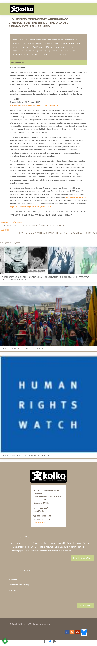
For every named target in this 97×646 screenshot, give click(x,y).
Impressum (14, 578)
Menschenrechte (17, 62)
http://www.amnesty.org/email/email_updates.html (30, 207)
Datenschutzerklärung (19, 584)
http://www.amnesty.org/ (76, 197)
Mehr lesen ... (82, 557)
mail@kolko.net (39, 522)
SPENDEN (85, 605)
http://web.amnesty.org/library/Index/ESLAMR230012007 (34, 105)
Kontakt (12, 590)
